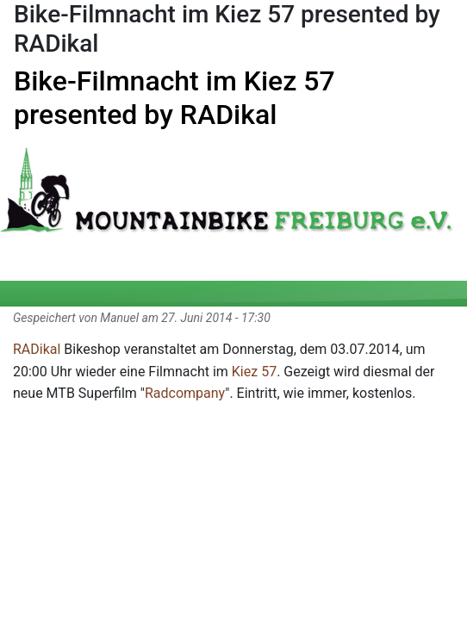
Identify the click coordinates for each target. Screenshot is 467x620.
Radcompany (185, 393)
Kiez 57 (254, 371)
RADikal (36, 349)
